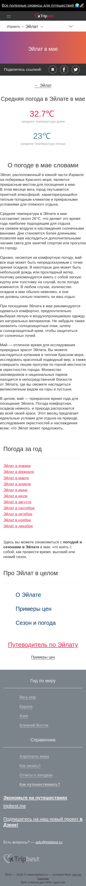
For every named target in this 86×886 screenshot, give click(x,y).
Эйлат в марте (16, 478)
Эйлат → (34, 26)
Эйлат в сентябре (19, 508)
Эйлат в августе (17, 502)
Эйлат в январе (17, 466)
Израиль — (16, 26)
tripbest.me (14, 805)
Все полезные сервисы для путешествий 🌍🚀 (43, 5)
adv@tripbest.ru (49, 842)
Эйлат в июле (15, 496)
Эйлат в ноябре (17, 520)
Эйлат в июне (15, 490)
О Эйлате (28, 595)
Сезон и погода (36, 623)
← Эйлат (43, 85)
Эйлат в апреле (17, 484)
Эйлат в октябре (17, 514)
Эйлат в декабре (18, 526)
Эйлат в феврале (18, 472)
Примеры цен (34, 609)
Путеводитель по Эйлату (43, 644)
